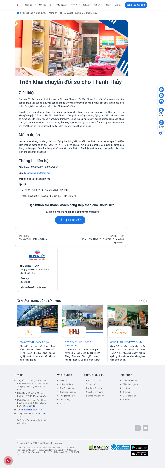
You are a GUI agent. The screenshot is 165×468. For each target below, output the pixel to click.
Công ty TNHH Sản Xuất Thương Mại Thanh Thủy (73, 13)
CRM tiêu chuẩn (130, 380)
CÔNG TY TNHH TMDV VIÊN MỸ (126, 342)
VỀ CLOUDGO (64, 375)
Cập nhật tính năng (94, 392)
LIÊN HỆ (19, 375)
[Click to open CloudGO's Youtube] (161, 101)
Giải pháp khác (129, 396)
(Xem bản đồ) (40, 396)
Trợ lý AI (126, 399)
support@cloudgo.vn (33, 410)
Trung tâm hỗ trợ (66, 396)
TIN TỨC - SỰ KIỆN (94, 375)
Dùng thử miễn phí (135, 5)
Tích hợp (126, 392)
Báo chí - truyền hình (95, 396)
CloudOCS (41, 13)
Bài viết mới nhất (93, 380)
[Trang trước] (141, 301)
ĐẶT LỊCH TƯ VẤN (70, 220)
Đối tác (62, 403)
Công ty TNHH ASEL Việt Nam (33, 239)
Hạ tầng (126, 388)
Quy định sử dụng (67, 388)
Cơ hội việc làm (66, 384)
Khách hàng (27, 13)
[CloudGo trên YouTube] (145, 428)
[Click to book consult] (161, 110)
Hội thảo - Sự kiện (94, 388)
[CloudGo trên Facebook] (138, 428)
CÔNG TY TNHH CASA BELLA (34, 342)
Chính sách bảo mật (68, 392)
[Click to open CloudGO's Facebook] (161, 89)
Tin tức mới (91, 384)
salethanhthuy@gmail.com (38, 173)
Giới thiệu (63, 380)
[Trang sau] (146, 301)
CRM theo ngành (130, 384)
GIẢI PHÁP (126, 375)
